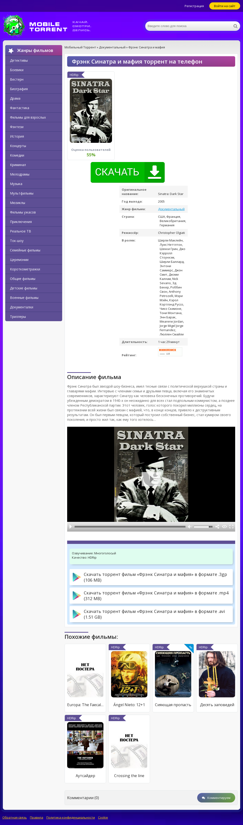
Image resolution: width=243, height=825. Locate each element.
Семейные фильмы (25, 250)
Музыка (16, 183)
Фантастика (19, 108)
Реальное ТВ (20, 231)
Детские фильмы (23, 288)
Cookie (103, 817)
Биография (19, 89)
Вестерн (16, 79)
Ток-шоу (16, 240)
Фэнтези (16, 127)
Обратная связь (14, 817)
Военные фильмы (24, 297)
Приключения (21, 221)
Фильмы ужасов (23, 212)
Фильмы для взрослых (28, 117)
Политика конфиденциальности (70, 817)
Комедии (17, 155)
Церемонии (19, 259)
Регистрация (194, 6)
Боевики (16, 70)
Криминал (18, 164)
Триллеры (18, 316)
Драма (15, 98)
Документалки (21, 307)
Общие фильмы (22, 278)
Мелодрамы (19, 174)
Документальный (171, 209)
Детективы (19, 60)
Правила (36, 817)
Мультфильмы (21, 193)
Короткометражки (25, 269)
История (17, 136)
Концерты (18, 146)
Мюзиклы (17, 202)
